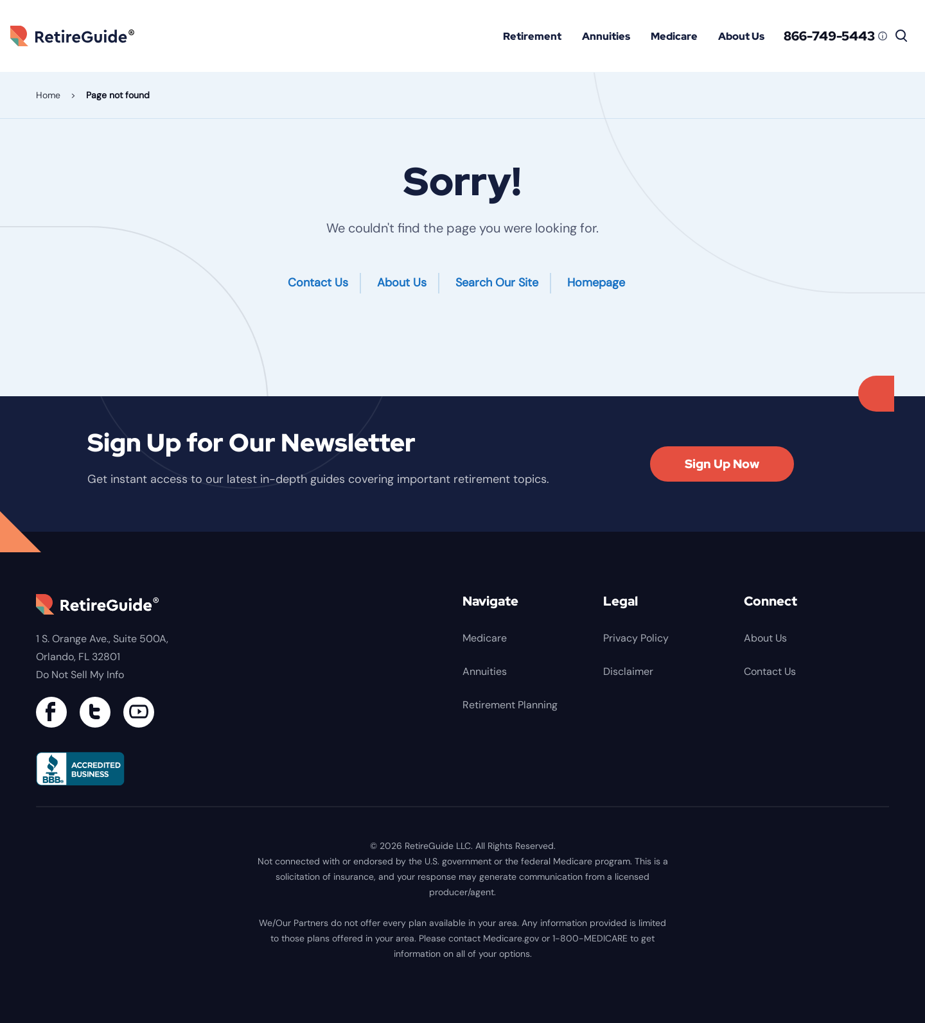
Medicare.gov (511, 938)
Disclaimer (628, 671)
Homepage (596, 282)
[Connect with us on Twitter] (95, 712)
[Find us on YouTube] (138, 712)
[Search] (902, 36)
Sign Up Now (722, 464)
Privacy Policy (636, 638)
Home (48, 95)
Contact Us (318, 282)
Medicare (674, 36)
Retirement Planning (510, 705)
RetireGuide (77, 36)
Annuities (606, 36)
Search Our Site (496, 282)
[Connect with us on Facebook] (51, 712)
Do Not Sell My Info (80, 674)
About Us (741, 36)
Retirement (532, 36)
